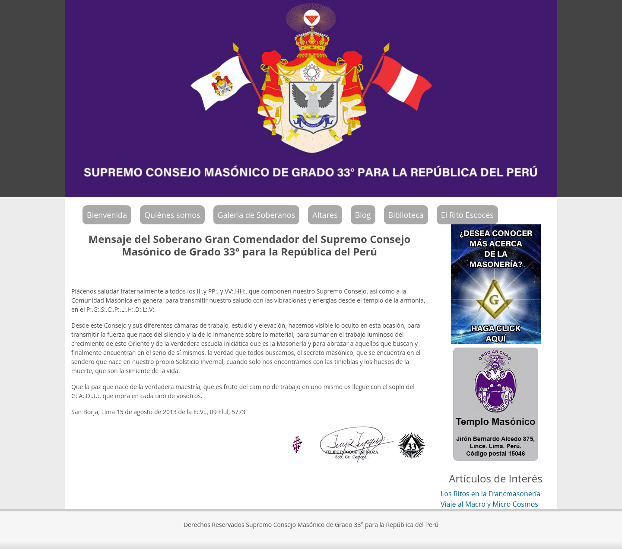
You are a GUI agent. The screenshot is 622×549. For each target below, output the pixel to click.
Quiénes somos (172, 215)
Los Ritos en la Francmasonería (490, 493)
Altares (324, 215)
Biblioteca (406, 215)
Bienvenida (107, 215)
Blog (363, 215)
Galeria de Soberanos (256, 215)
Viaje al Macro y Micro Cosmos (489, 504)
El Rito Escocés (467, 215)
